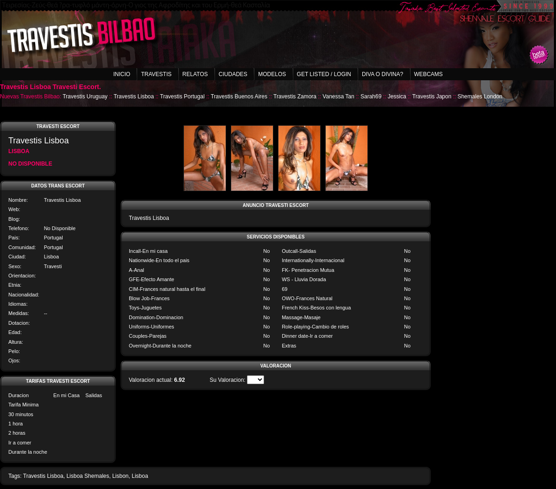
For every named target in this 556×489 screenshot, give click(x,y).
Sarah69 (370, 96)
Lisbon (120, 476)
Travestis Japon (431, 96)
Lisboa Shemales (87, 476)
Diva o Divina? (382, 74)
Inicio (121, 74)
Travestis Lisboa (134, 96)
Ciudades (233, 74)
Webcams (428, 74)
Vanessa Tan (338, 96)
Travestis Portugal (182, 96)
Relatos (195, 74)
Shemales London (479, 96)
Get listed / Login (324, 74)
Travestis (156, 74)
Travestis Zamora (294, 96)
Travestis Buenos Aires (239, 96)
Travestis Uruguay (85, 96)
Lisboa (140, 476)
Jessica (397, 96)
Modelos (272, 74)
